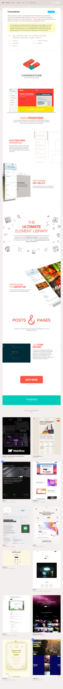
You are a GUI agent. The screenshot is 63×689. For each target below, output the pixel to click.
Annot (34, 545)
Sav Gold (4, 678)
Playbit (4, 545)
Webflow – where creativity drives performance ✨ (13, 456)
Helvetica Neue (15, 43)
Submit (31, 411)
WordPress (39, 15)
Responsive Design (24, 37)
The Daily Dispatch (37, 456)
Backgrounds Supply (37, 634)
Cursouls (4, 567)
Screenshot (51, 11)
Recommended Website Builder (8, 457)
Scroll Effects (40, 40)
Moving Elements (42, 35)
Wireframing (38, 37)
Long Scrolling (35, 35)
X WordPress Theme (39, 21)
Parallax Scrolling (16, 37)
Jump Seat (35, 678)
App (3, 635)
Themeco (33, 17)
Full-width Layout (20, 35)
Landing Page (15, 40)
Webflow (2, 462)
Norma (34, 589)
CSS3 (14, 35)
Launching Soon (42, 546)
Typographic (45, 40)
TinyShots (35, 500)
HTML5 (26, 35)
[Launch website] (42, 456)
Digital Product (5, 546)
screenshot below (34, 27)
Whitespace (32, 37)
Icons (30, 35)
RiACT (3, 500)
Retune (4, 634)
